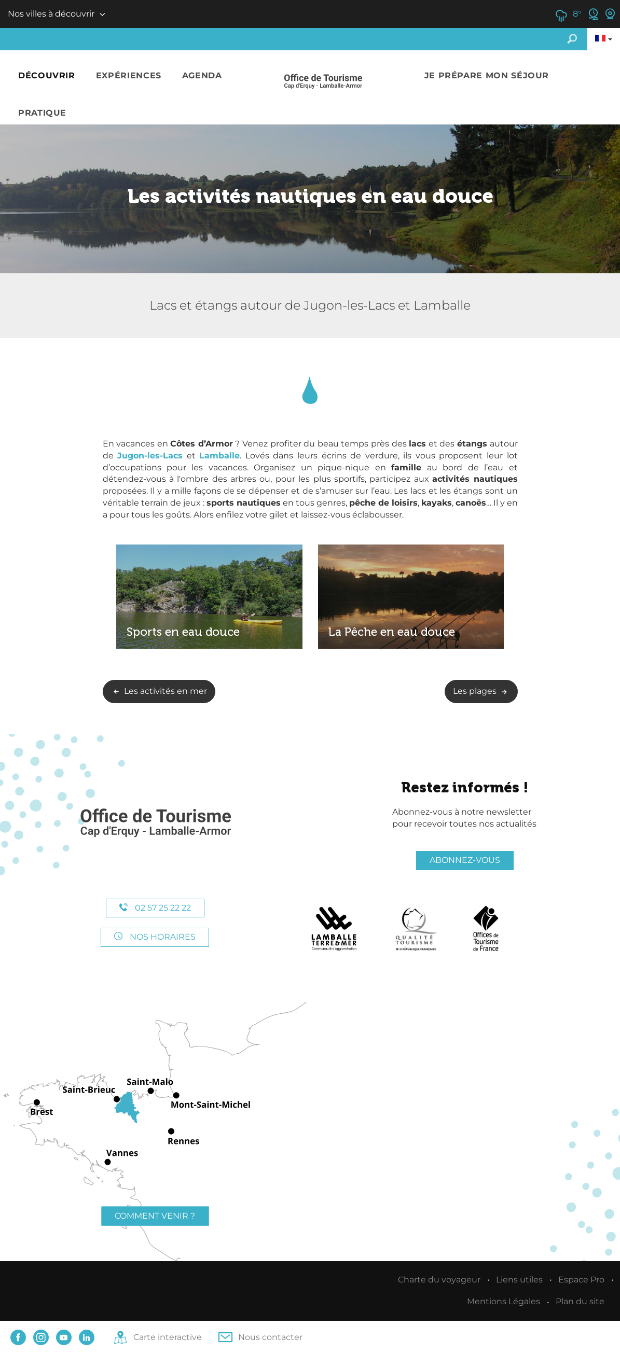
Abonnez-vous (465, 860)
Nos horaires (155, 937)
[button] (47, 76)
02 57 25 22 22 (155, 908)
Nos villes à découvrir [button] (51, 14)
